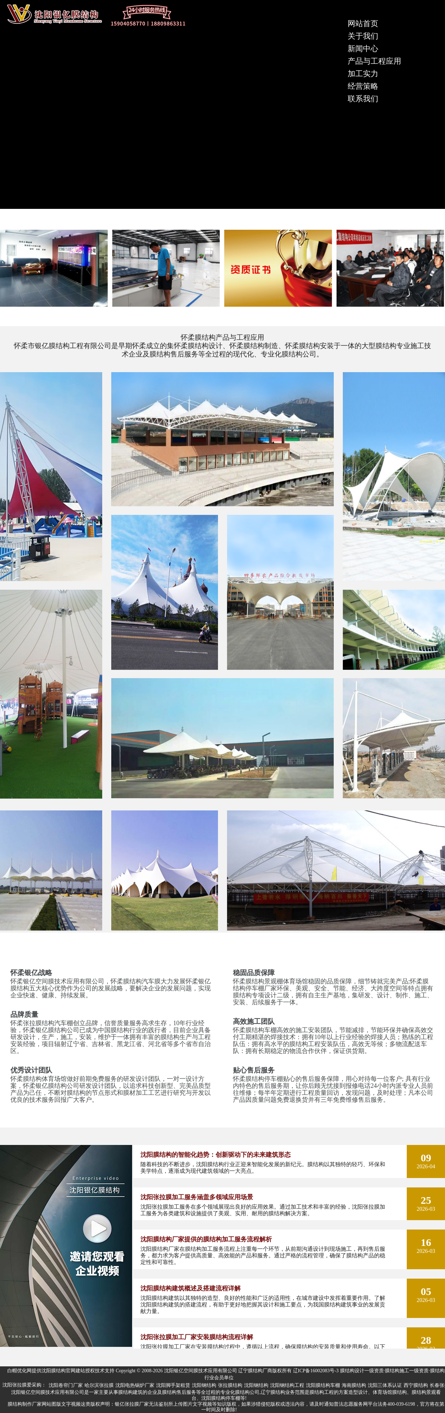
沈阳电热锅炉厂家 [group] (134, 1385)
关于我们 (363, 36)
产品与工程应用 (374, 61)
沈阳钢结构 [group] (204, 1385)
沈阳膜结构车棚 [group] (323, 1385)
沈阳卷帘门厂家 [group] (66, 1385)
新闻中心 (363, 48)
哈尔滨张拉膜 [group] (99, 1385)
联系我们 (363, 98)
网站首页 (363, 23)
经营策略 (363, 86)
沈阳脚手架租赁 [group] (173, 1385)
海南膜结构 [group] (354, 1385)
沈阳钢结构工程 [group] (287, 1385)
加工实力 (363, 73)
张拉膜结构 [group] (230, 1385)
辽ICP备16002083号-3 (316, 1370)
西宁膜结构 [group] (416, 1385)
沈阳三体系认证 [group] (385, 1385)
